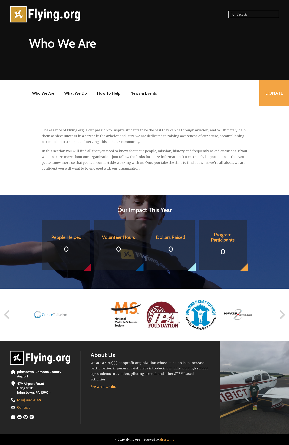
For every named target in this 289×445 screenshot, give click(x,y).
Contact (23, 407)
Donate (274, 93)
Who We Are (43, 93)
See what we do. (103, 387)
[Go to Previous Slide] (7, 315)
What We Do (75, 93)
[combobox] (253, 14)
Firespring (166, 439)
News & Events (143, 93)
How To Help (108, 93)
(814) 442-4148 (29, 400)
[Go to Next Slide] (282, 315)
